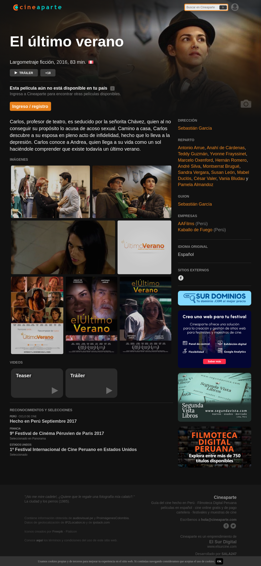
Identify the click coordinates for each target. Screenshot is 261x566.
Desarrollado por (216, 554)
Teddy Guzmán (192, 153)
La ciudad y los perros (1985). (47, 501)
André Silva (189, 166)
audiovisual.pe (83, 518)
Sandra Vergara (193, 172)
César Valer (205, 178)
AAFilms (186, 223)
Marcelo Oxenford (195, 160)
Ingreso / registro (30, 106)
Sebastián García (195, 128)
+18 (48, 73)
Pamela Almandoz (195, 184)
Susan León (223, 172)
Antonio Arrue (191, 147)
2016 (61, 62)
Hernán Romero (231, 160)
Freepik (57, 531)
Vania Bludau (232, 178)
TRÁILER (24, 73)
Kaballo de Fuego (195, 229)
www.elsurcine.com (222, 546)
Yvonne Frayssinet (228, 153)
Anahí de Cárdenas (226, 147)
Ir (223, 7)
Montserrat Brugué (221, 166)
